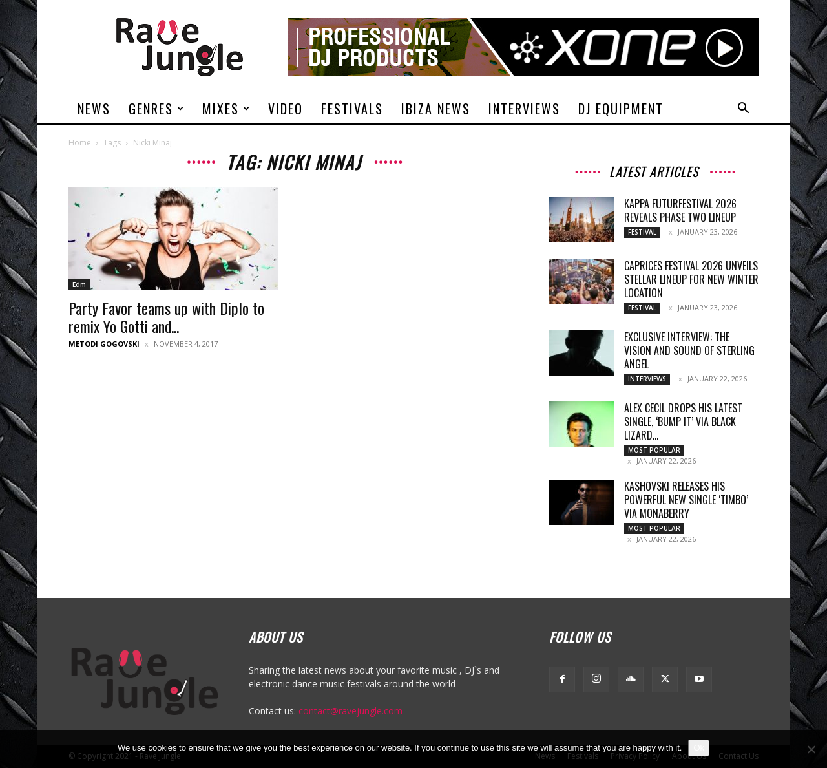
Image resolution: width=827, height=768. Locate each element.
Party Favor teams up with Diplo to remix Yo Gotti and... (166, 316)
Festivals (352, 108)
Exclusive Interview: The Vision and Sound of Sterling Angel (689, 350)
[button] (743, 109)
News (94, 108)
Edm (79, 284)
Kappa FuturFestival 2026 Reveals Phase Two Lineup (680, 210)
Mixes (226, 108)
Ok (698, 747)
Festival (642, 232)
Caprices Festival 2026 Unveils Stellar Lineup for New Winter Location (691, 279)
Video (285, 108)
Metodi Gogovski (104, 343)
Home (79, 142)
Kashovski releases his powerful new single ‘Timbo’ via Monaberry (686, 499)
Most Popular (654, 449)
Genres (157, 108)
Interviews (524, 108)
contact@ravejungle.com (350, 711)
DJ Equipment (621, 108)
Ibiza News (435, 108)
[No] (810, 749)
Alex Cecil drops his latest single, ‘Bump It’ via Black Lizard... (683, 421)
